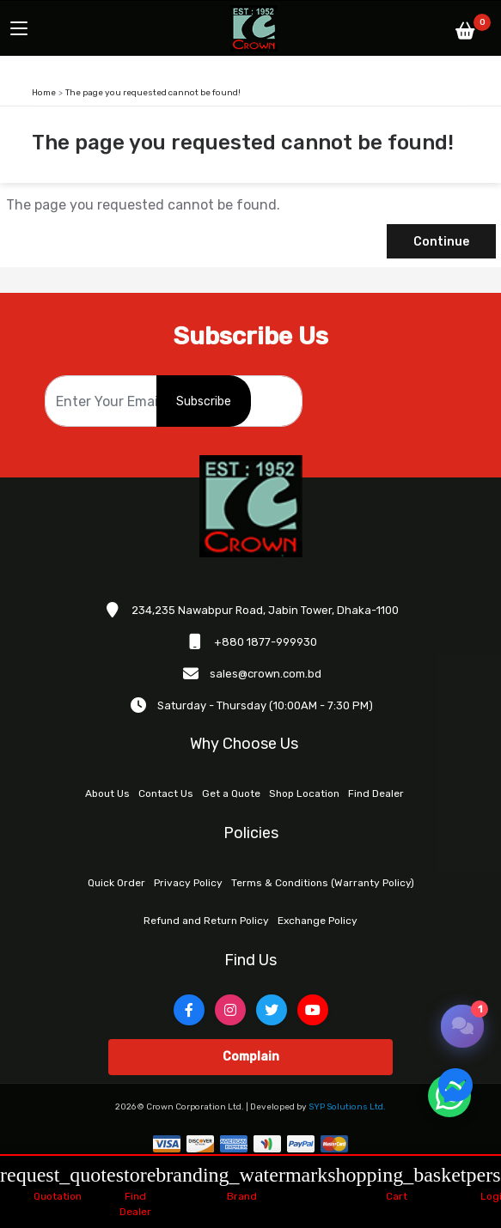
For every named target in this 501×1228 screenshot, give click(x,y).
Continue (441, 241)
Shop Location (304, 793)
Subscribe (203, 401)
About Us (107, 793)
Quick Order (116, 883)
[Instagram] (230, 1009)
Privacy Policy (188, 883)
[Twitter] (271, 1009)
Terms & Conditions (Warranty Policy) (322, 883)
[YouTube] (312, 1009)
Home (44, 93)
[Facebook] (189, 1009)
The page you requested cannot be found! (153, 93)
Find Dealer (376, 793)
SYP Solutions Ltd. (347, 1107)
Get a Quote (231, 793)
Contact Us (165, 793)
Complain (251, 1056)
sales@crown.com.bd (265, 673)
